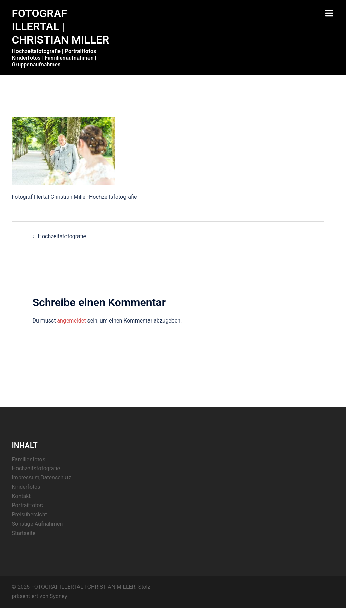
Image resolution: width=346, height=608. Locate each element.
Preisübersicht (29, 514)
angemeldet (71, 320)
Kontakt (21, 496)
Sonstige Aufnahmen (37, 524)
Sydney (58, 596)
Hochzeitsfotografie (62, 236)
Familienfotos (28, 459)
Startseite (24, 533)
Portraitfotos (27, 505)
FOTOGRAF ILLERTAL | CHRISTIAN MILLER (60, 26)
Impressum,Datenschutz (41, 477)
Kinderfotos (26, 487)
